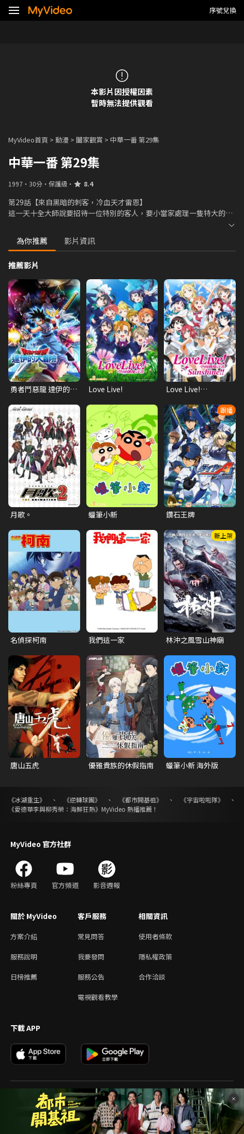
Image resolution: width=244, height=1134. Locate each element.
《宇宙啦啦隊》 (202, 799)
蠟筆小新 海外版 (192, 765)
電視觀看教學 (98, 997)
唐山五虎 (24, 765)
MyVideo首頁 (28, 140)
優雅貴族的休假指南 (121, 765)
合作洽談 (152, 977)
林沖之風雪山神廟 (195, 640)
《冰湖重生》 (26, 799)
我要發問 (91, 956)
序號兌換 (222, 10)
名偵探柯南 (28, 640)
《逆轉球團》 (82, 799)
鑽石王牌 (180, 514)
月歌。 (21, 514)
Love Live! (105, 389)
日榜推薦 (23, 977)
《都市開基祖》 (140, 799)
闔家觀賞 (89, 140)
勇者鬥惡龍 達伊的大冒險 (43, 389)
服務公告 (91, 977)
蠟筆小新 (102, 514)
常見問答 (91, 936)
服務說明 (23, 956)
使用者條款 (155, 936)
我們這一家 (106, 640)
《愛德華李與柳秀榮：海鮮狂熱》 (54, 809)
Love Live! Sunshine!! (184, 389)
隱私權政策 (155, 956)
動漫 (62, 140)
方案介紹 (23, 936)
